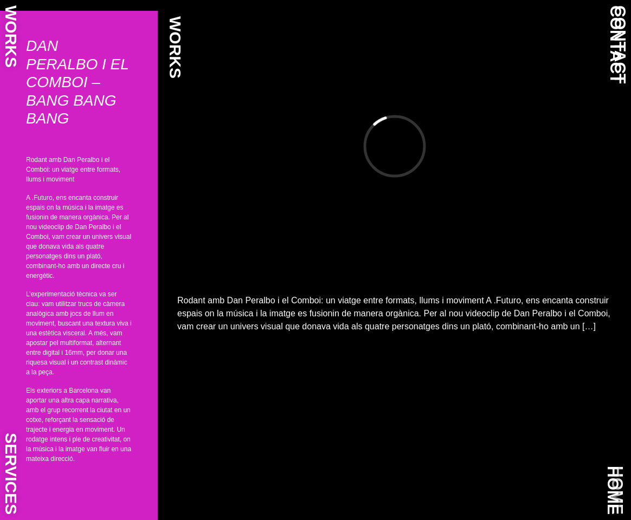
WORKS (11, 36)
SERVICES (11, 474)
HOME (613, 490)
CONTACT (616, 44)
